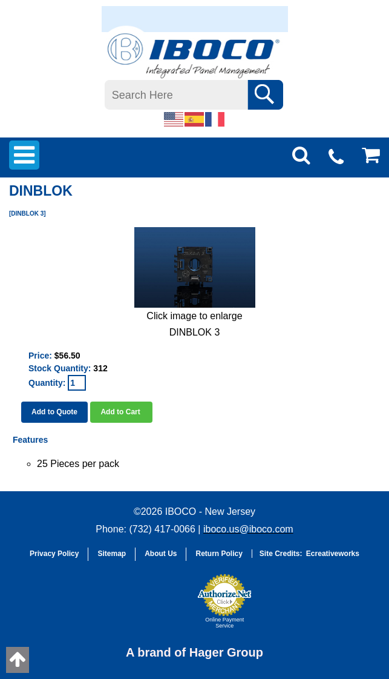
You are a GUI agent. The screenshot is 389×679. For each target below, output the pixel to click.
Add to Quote (54, 412)
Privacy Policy (54, 553)
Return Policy (218, 553)
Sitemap (111, 553)
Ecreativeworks (332, 553)
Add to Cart (121, 412)
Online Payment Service (224, 623)
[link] (161, 606)
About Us (161, 553)
